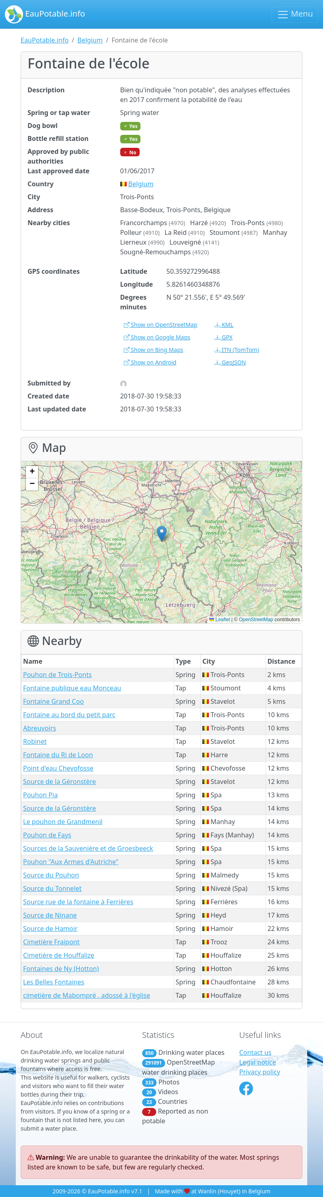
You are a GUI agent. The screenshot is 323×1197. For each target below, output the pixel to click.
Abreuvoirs (39, 728)
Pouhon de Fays (47, 835)
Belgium (89, 40)
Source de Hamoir (50, 928)
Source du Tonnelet (52, 888)
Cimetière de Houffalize (58, 955)
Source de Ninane (50, 915)
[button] (162, 534)
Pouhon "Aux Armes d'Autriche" (71, 861)
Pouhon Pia (40, 794)
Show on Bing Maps (153, 350)
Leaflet (219, 619)
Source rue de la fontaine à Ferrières (78, 901)
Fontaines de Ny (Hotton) (61, 968)
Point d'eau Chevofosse (58, 768)
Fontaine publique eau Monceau (72, 688)
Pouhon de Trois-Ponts (57, 674)
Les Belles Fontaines (53, 982)
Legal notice (257, 1062)
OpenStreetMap (256, 619)
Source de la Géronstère (59, 781)
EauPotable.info (45, 14)
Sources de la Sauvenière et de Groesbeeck (88, 848)
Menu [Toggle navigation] (295, 14)
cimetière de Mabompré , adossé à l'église (86, 995)
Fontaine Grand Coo (53, 701)
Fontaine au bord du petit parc (69, 714)
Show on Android (150, 362)
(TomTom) (237, 350)
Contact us (255, 1052)
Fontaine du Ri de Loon (58, 754)
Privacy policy (259, 1071)
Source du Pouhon (51, 875)
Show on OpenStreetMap (161, 324)
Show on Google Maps (157, 337)
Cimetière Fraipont (51, 941)
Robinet (35, 741)
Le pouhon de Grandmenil (62, 821)
